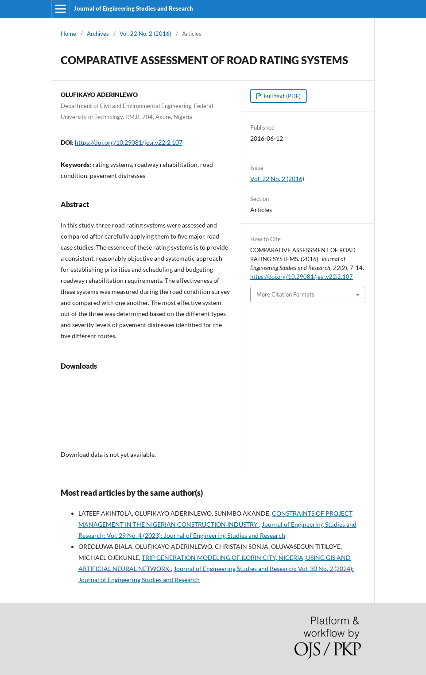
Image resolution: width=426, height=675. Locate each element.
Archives (98, 33)
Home (68, 33)
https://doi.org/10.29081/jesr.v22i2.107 (128, 142)
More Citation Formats (285, 294)
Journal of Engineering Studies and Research (133, 8)
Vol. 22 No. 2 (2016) (145, 33)
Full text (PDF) (282, 96)
